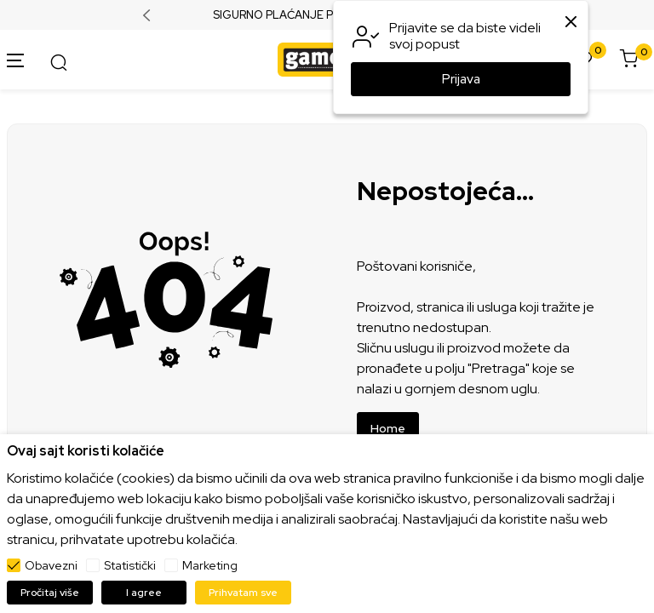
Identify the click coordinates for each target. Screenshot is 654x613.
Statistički (130, 565)
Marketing (210, 565)
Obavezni (51, 565)
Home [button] (387, 428)
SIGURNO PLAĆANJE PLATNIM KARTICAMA (327, 15)
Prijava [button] (461, 79)
